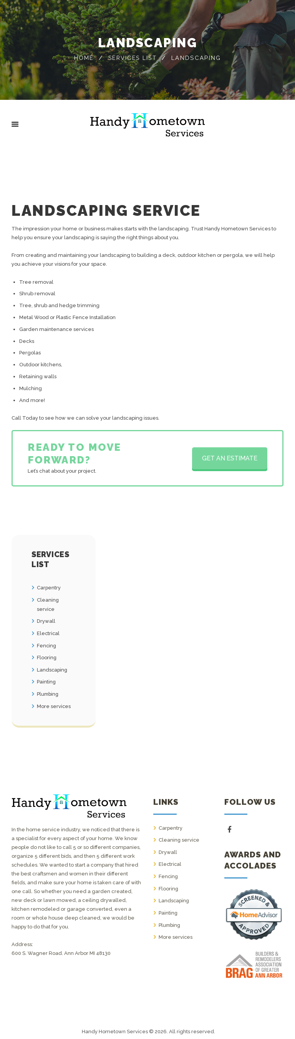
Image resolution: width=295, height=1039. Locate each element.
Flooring (47, 655)
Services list (157, 53)
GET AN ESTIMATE (229, 458)
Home (107, 53)
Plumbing (48, 691)
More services (54, 703)
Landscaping (52, 667)
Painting (46, 679)
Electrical (48, 632)
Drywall (46, 620)
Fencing (47, 644)
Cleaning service (179, 836)
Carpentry (49, 588)
